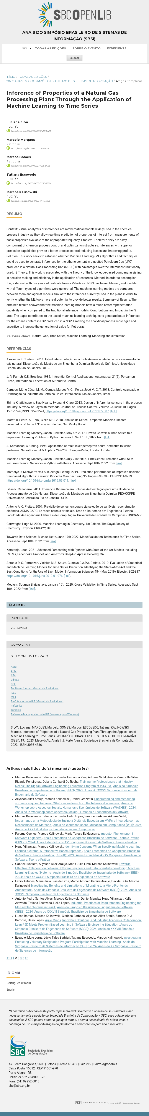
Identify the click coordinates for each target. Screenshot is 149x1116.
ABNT (14, 666)
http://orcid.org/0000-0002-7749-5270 (30, 148)
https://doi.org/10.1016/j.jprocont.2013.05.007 (77, 411)
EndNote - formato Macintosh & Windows (35, 688)
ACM (13, 671)
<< (8, 958)
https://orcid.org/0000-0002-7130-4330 (31, 183)
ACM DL (18, 605)
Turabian (16, 710)
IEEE (13, 692)
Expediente (116, 48)
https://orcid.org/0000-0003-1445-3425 (30, 200)
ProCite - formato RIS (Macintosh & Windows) (37, 701)
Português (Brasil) (19, 983)
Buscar (74, 58)
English (11, 989)
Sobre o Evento (86, 48)
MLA (13, 697)
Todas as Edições (50, 48)
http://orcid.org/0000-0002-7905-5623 (30, 165)
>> (26, 958)
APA (13, 675)
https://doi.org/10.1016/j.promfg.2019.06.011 (37, 480)
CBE (13, 684)
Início (11, 76)
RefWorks (16, 705)
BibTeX (15, 679)
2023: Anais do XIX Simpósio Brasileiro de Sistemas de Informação (60, 81)
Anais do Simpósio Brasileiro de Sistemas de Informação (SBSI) (74, 35)
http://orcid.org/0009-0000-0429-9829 (31, 131)
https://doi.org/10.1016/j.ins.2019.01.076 (35, 576)
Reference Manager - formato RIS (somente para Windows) (45, 714)
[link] (113, 411)
